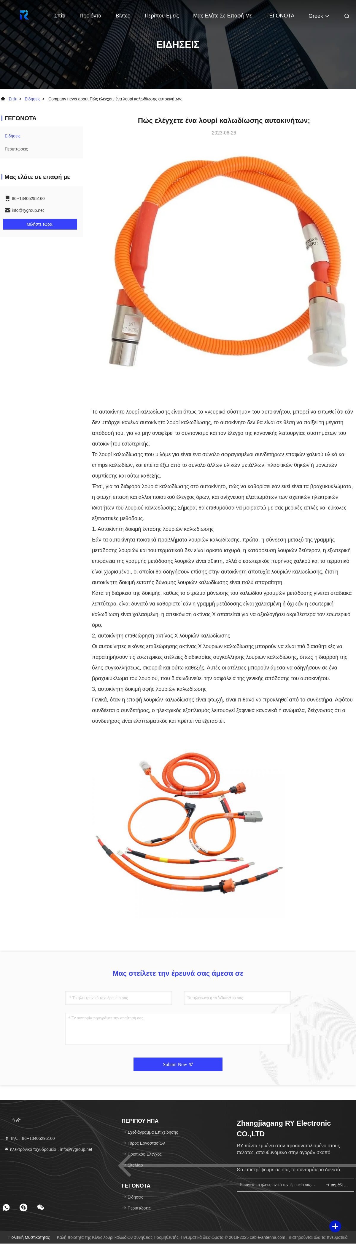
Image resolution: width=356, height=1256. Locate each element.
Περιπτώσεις (16, 149)
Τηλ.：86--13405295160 (29, 1138)
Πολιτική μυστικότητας (29, 1237)
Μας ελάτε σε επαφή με (222, 16)
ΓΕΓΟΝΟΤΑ (280, 16)
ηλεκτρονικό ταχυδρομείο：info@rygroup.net (48, 1149)
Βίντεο (123, 16)
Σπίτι (60, 16)
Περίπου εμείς (162, 16)
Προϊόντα (90, 16)
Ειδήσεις (32, 99)
